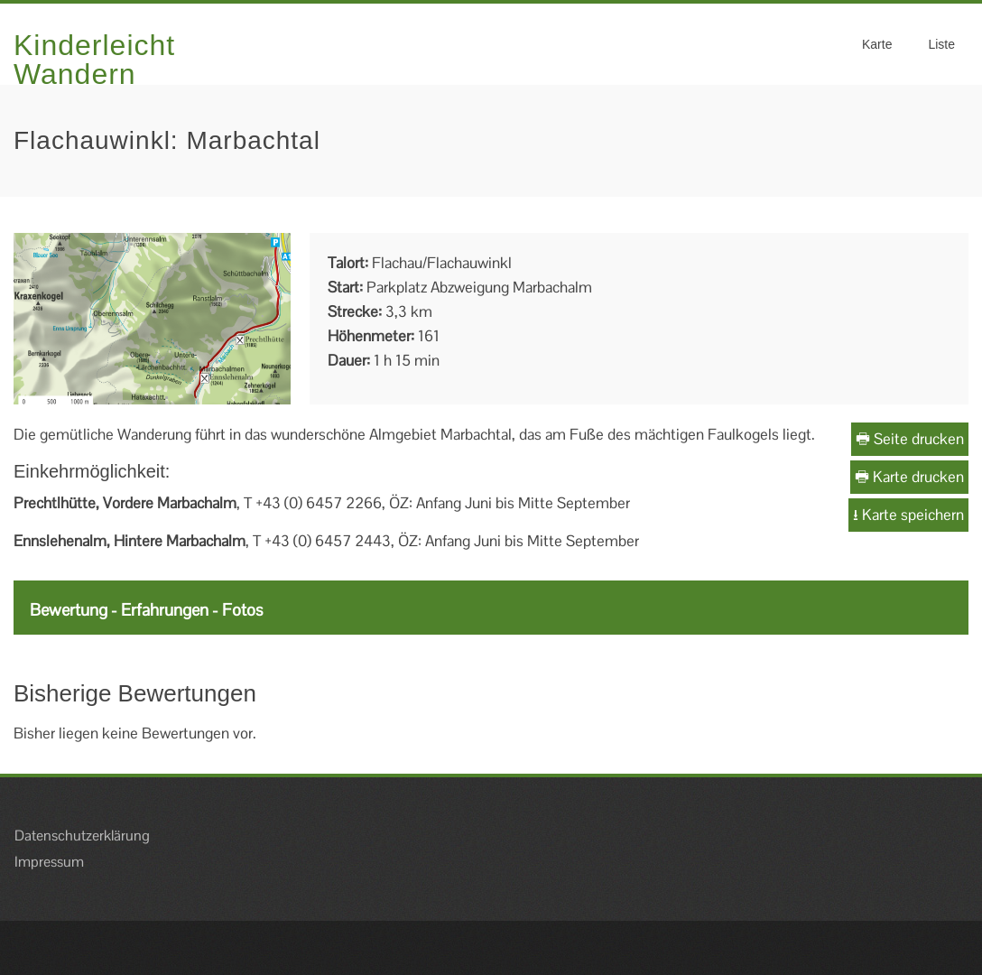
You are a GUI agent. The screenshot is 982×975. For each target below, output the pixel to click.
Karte (877, 44)
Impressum (49, 861)
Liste (941, 44)
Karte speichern (908, 515)
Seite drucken (910, 439)
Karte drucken (909, 477)
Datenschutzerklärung (82, 835)
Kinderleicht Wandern (94, 59)
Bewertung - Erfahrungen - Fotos (146, 609)
